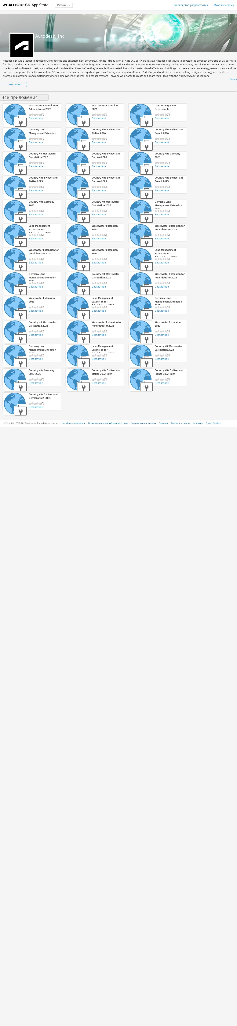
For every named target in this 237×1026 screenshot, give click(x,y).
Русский (63, 5)
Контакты (15, 84)
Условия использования (143, 423)
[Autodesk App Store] (26, 5)
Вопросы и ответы (180, 423)
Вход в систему (224, 5)
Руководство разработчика (190, 5)
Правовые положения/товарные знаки (108, 423)
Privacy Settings (213, 423)
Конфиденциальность (74, 423)
